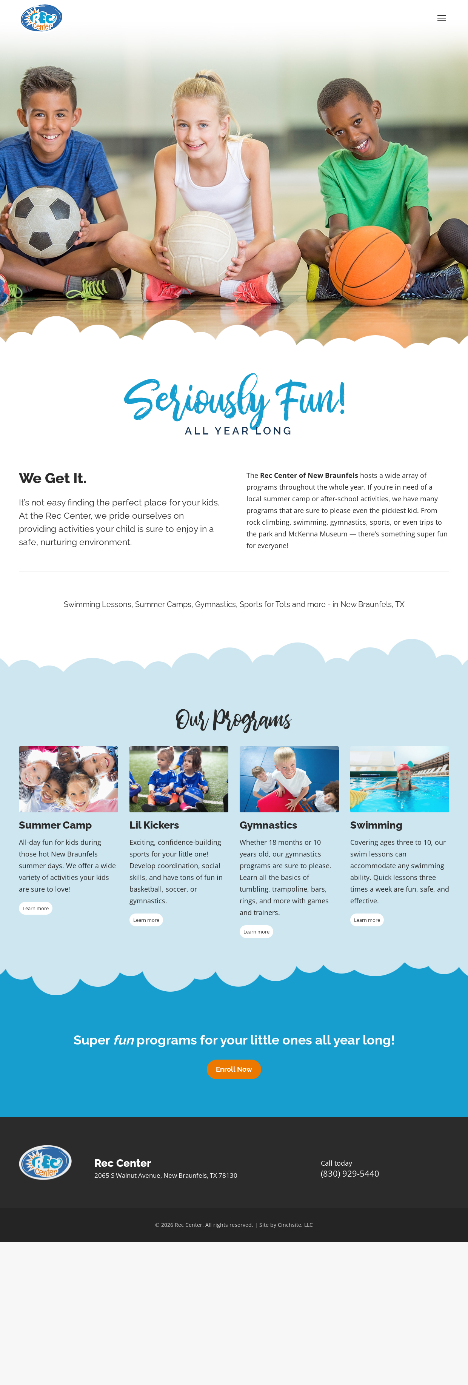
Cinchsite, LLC (295, 1224)
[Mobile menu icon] (441, 18)
